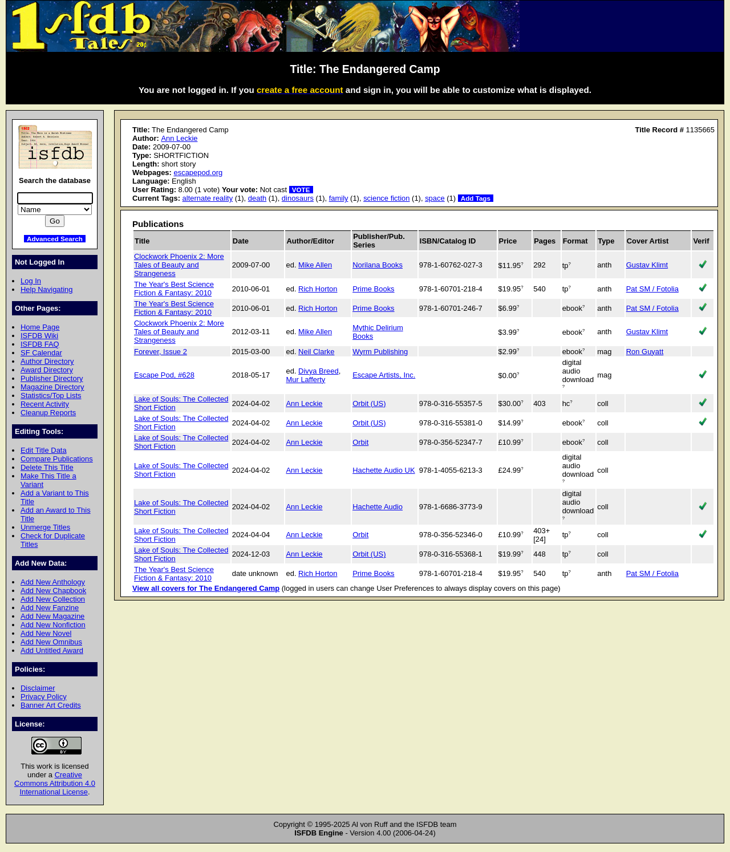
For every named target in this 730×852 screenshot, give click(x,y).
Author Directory (47, 361)
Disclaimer (38, 688)
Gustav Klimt (647, 265)
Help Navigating (46, 289)
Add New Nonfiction (53, 624)
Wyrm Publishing (380, 351)
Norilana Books (377, 265)
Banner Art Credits (51, 705)
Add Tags (475, 198)
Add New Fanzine (50, 607)
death (257, 198)
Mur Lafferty (305, 379)
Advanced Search (55, 238)
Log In (31, 281)
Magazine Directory (52, 387)
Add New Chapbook (53, 590)
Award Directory (47, 370)
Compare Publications (57, 459)
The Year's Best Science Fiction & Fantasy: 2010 (174, 288)
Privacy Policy (44, 696)
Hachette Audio (377, 506)
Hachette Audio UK (383, 470)
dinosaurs (298, 198)
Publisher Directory (52, 378)
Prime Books (373, 289)
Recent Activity (45, 404)
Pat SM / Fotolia (652, 289)
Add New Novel (46, 633)
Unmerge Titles (45, 527)
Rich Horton (317, 289)
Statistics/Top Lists (51, 395)
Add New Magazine (52, 616)
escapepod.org (197, 172)
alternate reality (207, 198)
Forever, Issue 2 (160, 351)
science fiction (386, 198)
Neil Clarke (316, 351)
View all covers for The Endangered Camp (205, 588)
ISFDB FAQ (40, 344)
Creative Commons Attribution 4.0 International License (54, 783)
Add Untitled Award (52, 650)
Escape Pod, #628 (164, 375)
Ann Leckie (179, 138)
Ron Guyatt (645, 351)
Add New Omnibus (51, 642)
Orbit (360, 442)
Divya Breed (318, 371)
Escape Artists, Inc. (383, 375)
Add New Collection (53, 599)
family (338, 198)
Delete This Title (47, 467)
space (435, 198)
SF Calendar (41, 352)
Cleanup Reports (48, 412)
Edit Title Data (44, 450)
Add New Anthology (53, 582)
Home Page (40, 327)
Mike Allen (315, 265)
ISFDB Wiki (39, 335)
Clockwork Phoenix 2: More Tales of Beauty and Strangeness (179, 265)
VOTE (301, 189)
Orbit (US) (369, 403)
